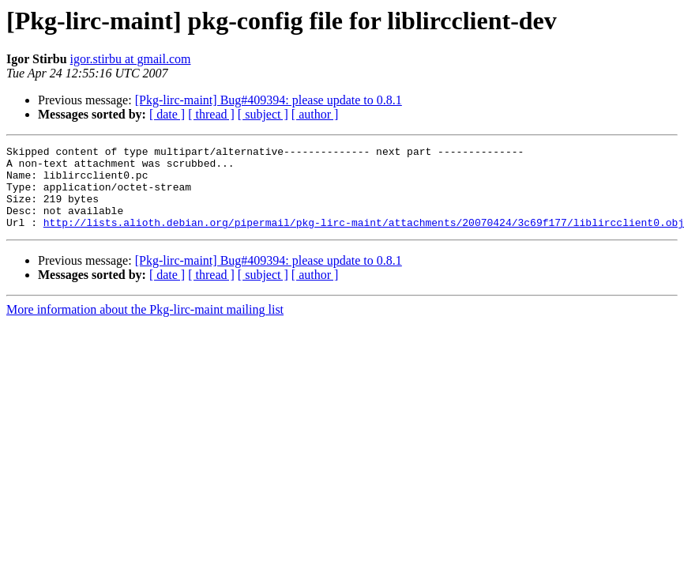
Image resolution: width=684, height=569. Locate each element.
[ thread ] (211, 114)
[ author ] (315, 114)
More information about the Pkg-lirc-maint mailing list (145, 326)
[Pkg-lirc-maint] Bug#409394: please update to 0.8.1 (268, 100)
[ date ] (167, 114)
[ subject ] (263, 114)
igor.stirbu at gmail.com (130, 59)
